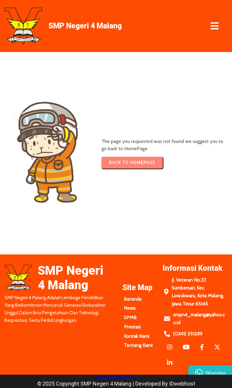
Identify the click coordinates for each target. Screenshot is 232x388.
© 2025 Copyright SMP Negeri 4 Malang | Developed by (103, 383)
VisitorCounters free (116, 377)
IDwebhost (182, 383)
